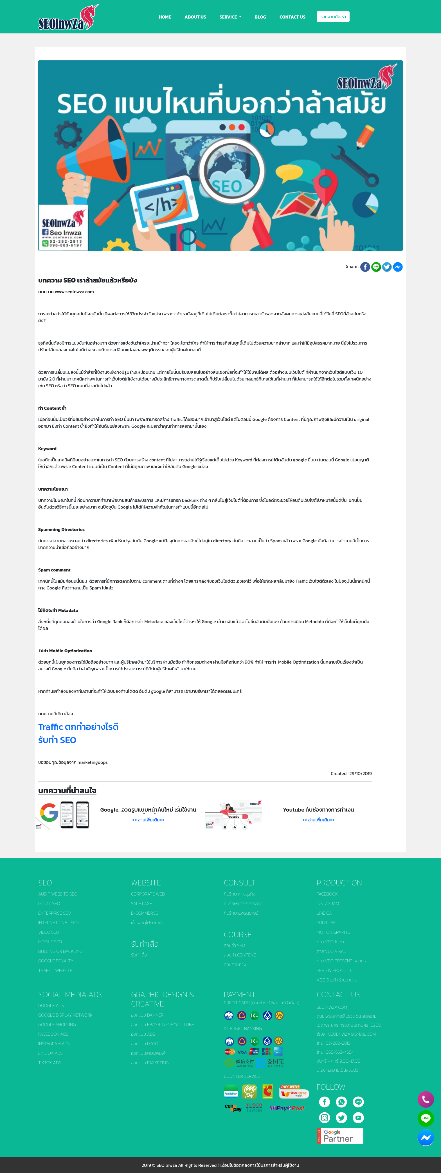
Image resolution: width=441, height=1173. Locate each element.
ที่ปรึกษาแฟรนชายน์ (241, 913)
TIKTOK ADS (49, 1062)
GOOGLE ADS (51, 1005)
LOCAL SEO (49, 903)
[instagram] (325, 1115)
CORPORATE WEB (148, 893)
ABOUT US (195, 16)
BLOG (260, 16)
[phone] (425, 1099)
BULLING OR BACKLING (60, 951)
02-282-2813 (338, 1043)
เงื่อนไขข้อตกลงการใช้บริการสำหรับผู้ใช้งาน (259, 1165)
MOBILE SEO (50, 941)
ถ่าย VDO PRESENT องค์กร (341, 960)
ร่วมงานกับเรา (333, 16)
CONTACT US (292, 16)
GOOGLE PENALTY (55, 960)
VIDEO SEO (48, 932)
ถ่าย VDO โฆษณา (332, 941)
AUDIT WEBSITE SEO (57, 893)
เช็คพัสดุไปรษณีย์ (146, 922)
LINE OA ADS (50, 1053)
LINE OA (324, 913)
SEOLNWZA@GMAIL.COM (352, 1034)
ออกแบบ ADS (143, 1034)
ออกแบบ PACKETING (150, 1062)
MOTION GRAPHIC (333, 932)
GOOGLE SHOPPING (57, 1024)
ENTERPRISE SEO (54, 913)
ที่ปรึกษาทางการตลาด (243, 903)
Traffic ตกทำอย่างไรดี (78, 727)
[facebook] (325, 1100)
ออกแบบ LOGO (144, 1043)
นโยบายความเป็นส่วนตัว (337, 1070)
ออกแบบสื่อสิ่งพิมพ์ (148, 1053)
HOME (165, 16)
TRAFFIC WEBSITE (55, 970)
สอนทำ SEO (234, 945)
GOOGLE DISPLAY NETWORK (65, 1015)
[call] (342, 1100)
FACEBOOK (327, 893)
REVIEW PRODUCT (334, 970)
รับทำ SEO (57, 740)
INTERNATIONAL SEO (58, 922)
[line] (358, 1100)
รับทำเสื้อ (139, 954)
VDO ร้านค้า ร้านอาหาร (337, 979)
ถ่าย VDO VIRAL (331, 951)
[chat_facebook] (425, 1137)
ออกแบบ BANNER (147, 1015)
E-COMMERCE (144, 913)
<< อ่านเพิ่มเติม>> (148, 819)
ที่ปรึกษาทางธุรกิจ (239, 893)
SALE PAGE (141, 903)
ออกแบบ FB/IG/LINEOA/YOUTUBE (162, 1024)
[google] (340, 1133)
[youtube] (358, 1115)
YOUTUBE (326, 922)
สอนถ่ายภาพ (235, 964)
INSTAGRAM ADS (54, 1043)
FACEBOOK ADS (53, 1034)
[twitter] (342, 1115)
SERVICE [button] (229, 16)
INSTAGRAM (328, 903)
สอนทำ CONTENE (240, 954)
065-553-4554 (340, 1052)
